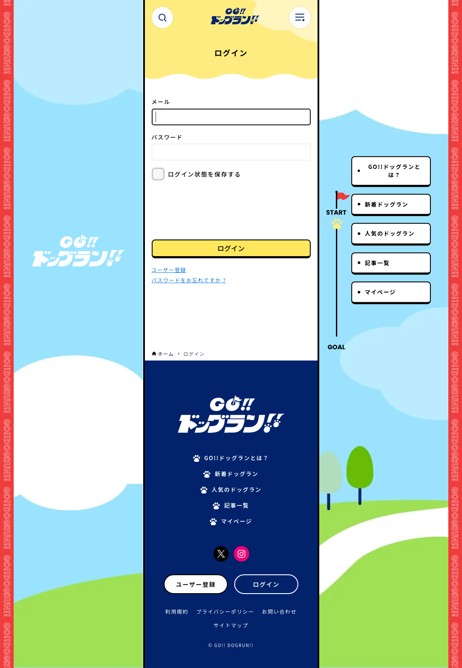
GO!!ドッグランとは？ (394, 171)
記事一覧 (377, 263)
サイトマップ (231, 625)
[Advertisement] (231, 325)
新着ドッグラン (387, 204)
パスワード (167, 137)
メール (161, 102)
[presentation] (217, 209)
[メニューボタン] (300, 17)
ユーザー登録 (196, 584)
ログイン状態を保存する (204, 174)
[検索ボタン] (162, 17)
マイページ (380, 292)
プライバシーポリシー (225, 611)
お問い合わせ (279, 611)
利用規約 (176, 611)
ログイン (230, 248)
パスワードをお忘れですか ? (189, 280)
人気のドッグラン (390, 233)
